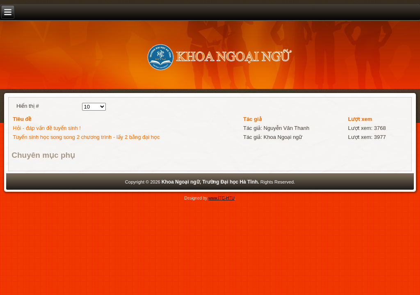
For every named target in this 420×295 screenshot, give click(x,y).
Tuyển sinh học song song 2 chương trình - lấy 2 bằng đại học (86, 137)
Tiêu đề (22, 119)
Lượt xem (360, 119)
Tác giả (252, 119)
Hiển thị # (27, 106)
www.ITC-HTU (221, 198)
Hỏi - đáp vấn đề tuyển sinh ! (47, 128)
